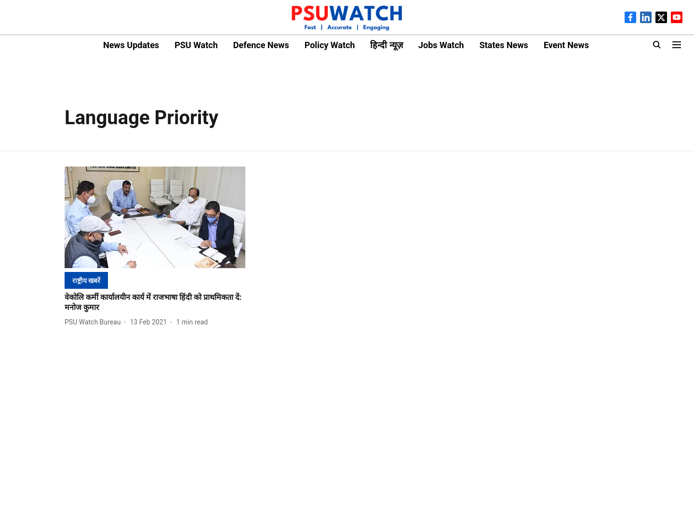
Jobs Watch (441, 45)
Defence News (261, 45)
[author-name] (94, 322)
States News (504, 45)
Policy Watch (330, 45)
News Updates (131, 45)
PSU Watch (196, 45)
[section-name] (86, 280)
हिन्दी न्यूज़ (386, 45)
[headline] (155, 303)
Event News (566, 45)
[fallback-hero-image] (155, 217)
